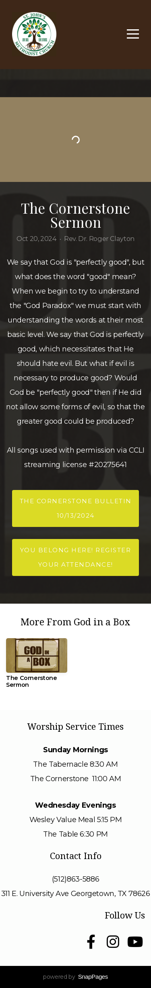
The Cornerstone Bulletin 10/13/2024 (76, 508)
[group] (36, 666)
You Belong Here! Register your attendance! (75, 557)
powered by (75, 976)
